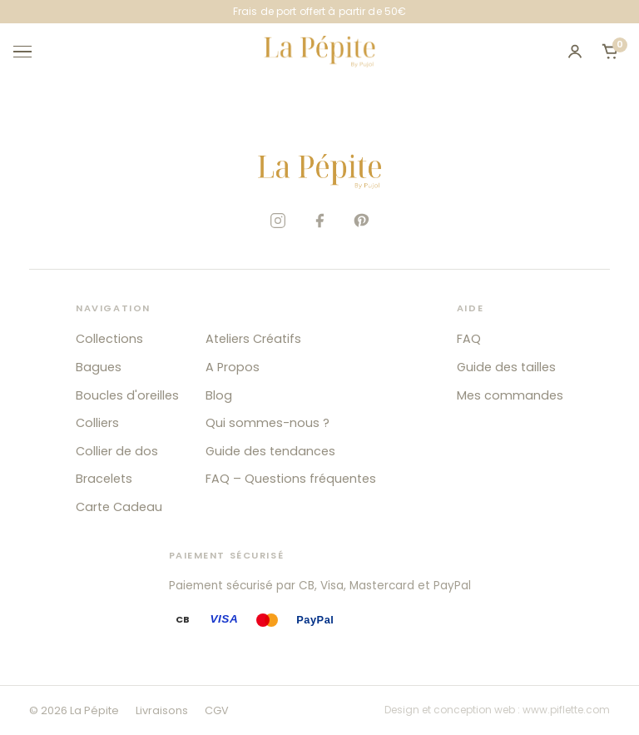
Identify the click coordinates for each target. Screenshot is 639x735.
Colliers (97, 423)
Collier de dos (117, 451)
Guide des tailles (506, 367)
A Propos (233, 367)
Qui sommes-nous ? (267, 423)
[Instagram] (278, 221)
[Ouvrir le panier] (610, 51)
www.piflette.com (566, 710)
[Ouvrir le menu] (30, 51)
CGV (217, 710)
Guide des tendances (270, 451)
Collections (109, 338)
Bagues (98, 367)
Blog (219, 395)
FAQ (469, 338)
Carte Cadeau (119, 507)
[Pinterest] (361, 221)
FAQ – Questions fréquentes (291, 478)
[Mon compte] (575, 51)
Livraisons (162, 710)
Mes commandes (510, 395)
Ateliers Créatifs (253, 338)
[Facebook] (319, 221)
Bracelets (104, 478)
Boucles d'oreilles (127, 395)
